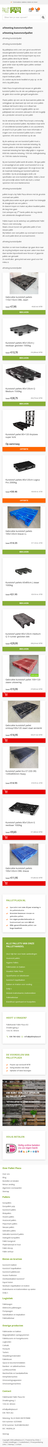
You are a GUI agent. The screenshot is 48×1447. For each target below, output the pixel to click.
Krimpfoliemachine (9, 1376)
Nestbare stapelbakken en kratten (15, 1286)
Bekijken (24, 312)
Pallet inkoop (7, 1248)
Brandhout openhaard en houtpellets (21, 1002)
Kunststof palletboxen (11, 1272)
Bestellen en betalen (10, 1181)
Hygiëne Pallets (12, 962)
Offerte (24, 449)
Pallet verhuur (7, 1251)
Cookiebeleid (24, 1442)
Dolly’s (9, 989)
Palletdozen (7, 1359)
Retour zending (8, 1184)
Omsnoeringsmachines (11, 1383)
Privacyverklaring (37, 1442)
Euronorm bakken (9, 1265)
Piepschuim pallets (9, 1224)
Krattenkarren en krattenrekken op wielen (19, 1289)
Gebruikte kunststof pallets (13, 1234)
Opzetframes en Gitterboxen (17, 975)
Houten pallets (8, 1217)
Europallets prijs (8, 1206)
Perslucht (6, 1349)
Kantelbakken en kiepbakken (13, 1314)
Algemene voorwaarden (12, 1188)
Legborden (6, 1342)
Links (4, 1444)
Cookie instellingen (10, 1442)
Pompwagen (7, 1311)
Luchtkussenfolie (9, 1370)
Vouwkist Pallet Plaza (14, 971)
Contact (6, 1391)
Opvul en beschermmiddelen (13, 1363)
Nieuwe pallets (8, 1227)
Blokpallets (6, 1213)
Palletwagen (7, 1304)
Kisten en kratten (12, 1259)
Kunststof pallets (9, 1210)
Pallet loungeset (8, 1241)
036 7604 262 (7, 1413)
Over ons (6, 1174)
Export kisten (7, 1282)
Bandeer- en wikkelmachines (13, 1366)
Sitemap (5, 1191)
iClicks (37, 1440)
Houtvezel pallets (13, 958)
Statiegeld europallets (11, 1237)
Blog (4, 1177)
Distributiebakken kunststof (13, 1279)
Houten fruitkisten (9, 1275)
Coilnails (5, 1345)
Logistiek (7, 1299)
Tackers (5, 1352)
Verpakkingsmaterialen (11, 1356)
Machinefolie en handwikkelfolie (15, 1373)
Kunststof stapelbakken (15, 980)
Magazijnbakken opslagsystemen (15, 1335)
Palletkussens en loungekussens (15, 1338)
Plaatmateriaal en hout (11, 1244)
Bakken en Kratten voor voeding (19, 984)
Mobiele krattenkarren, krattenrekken (21, 993)
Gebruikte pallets (9, 1231)
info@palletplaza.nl (9, 1409)
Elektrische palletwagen (11, 1307)
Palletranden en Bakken (15, 967)
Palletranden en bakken (11, 1331)
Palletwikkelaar (12, 997)
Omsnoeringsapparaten (11, 1380)
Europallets (6, 1203)
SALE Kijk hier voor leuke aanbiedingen (21, 954)
